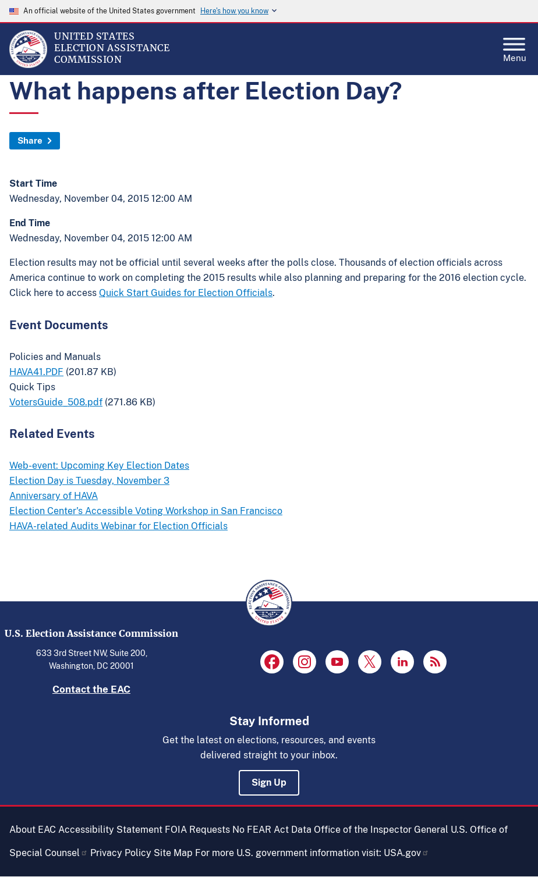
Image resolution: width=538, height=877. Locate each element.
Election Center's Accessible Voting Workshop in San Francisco (145, 510)
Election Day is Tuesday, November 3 (89, 480)
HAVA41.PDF (36, 371)
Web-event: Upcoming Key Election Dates (99, 465)
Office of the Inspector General (381, 829)
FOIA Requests (197, 829)
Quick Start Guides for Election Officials (185, 292)
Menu (514, 46)
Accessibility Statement (110, 829)
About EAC (32, 829)
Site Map (173, 852)
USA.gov (406, 852)
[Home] (28, 65)
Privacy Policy (120, 852)
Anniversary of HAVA (53, 495)
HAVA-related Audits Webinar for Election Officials (118, 526)
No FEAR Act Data (272, 829)
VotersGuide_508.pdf (55, 402)
